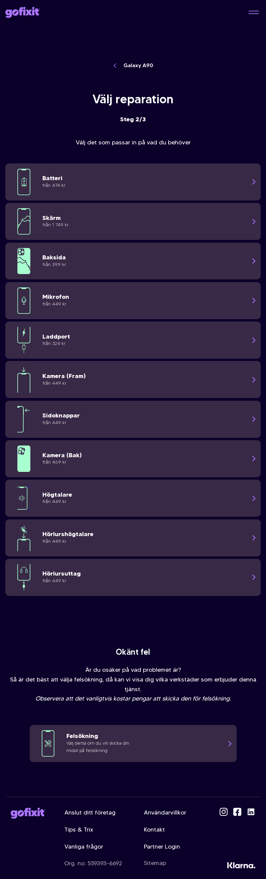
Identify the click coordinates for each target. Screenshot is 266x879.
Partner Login (162, 846)
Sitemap (155, 863)
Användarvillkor (165, 812)
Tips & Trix (78, 829)
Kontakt (154, 829)
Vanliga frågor (83, 846)
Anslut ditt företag (89, 812)
